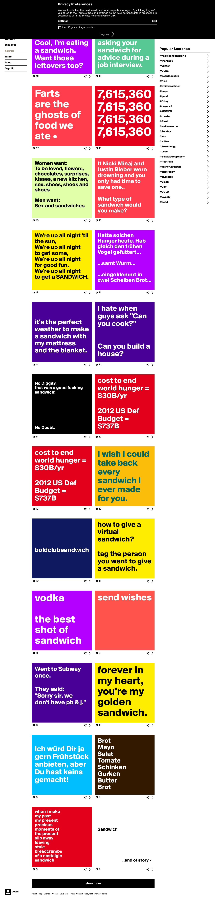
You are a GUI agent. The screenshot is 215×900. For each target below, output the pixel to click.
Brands (47, 894)
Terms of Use (85, 13)
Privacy (97, 894)
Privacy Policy (90, 15)
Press (72, 894)
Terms (104, 894)
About (34, 894)
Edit (154, 21)
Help (40, 894)
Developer (64, 894)
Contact (79, 894)
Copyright (88, 894)
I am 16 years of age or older (78, 27)
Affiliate (55, 894)
